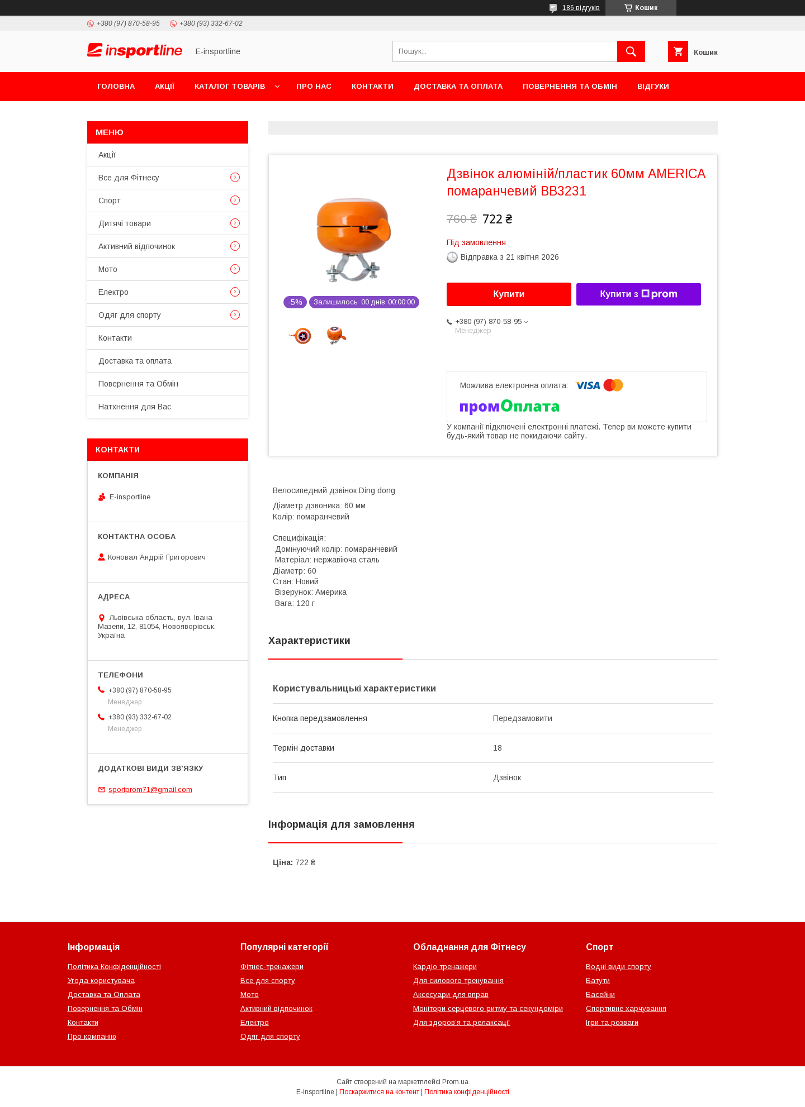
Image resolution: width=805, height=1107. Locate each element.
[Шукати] (631, 51)
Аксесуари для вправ (451, 994)
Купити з (638, 294)
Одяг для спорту (129, 315)
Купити (509, 294)
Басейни (600, 994)
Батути (598, 980)
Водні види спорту (618, 966)
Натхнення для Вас (134, 406)
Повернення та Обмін (570, 86)
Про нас (314, 86)
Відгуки (653, 86)
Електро (113, 292)
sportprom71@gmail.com (150, 789)
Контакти (373, 86)
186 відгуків (581, 8)
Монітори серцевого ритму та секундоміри (488, 1008)
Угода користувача (101, 980)
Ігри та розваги (612, 1022)
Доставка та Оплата (104, 994)
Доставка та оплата (458, 86)
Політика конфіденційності (466, 1092)
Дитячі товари (124, 223)
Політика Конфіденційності (114, 966)
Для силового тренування (458, 980)
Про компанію (92, 1036)
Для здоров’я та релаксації (461, 1022)
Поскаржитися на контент (379, 1092)
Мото (107, 269)
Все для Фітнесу (128, 177)
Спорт (109, 200)
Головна (116, 86)
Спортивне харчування (626, 1008)
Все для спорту (267, 980)
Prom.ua (455, 1082)
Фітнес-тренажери (272, 966)
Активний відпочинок (136, 246)
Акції (164, 86)
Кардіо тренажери (445, 966)
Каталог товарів (230, 86)
